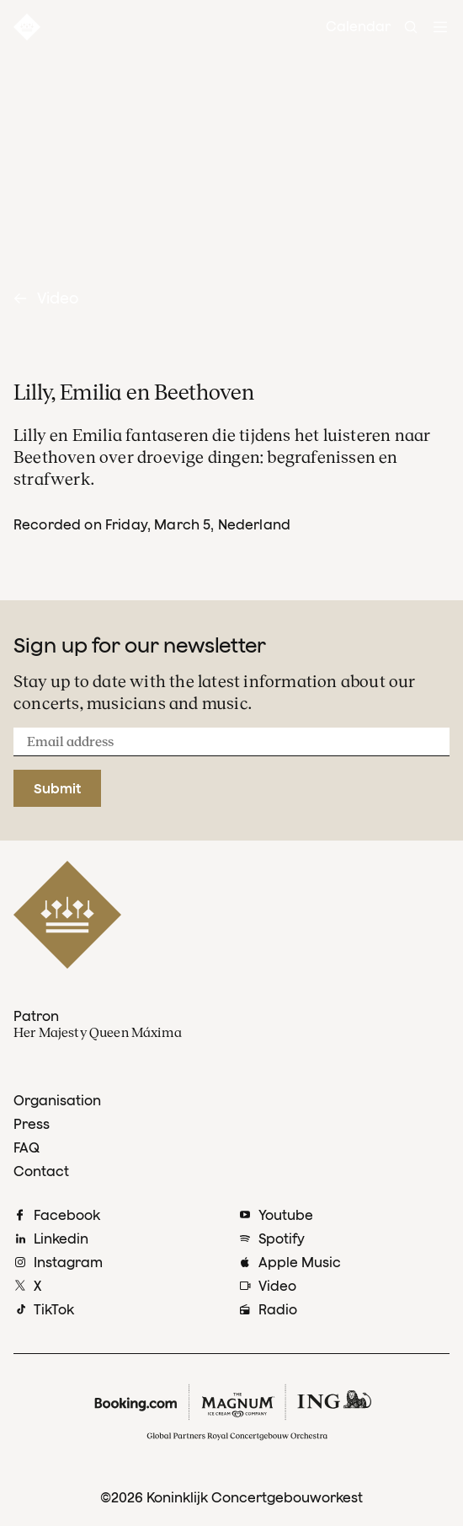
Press (31, 1124)
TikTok (54, 1309)
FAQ (26, 1147)
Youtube (285, 1215)
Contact (41, 1171)
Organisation (57, 1100)
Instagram (68, 1262)
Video (45, 298)
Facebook (67, 1215)
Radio (277, 1309)
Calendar (358, 26)
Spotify (281, 1238)
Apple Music (299, 1262)
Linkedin (61, 1238)
